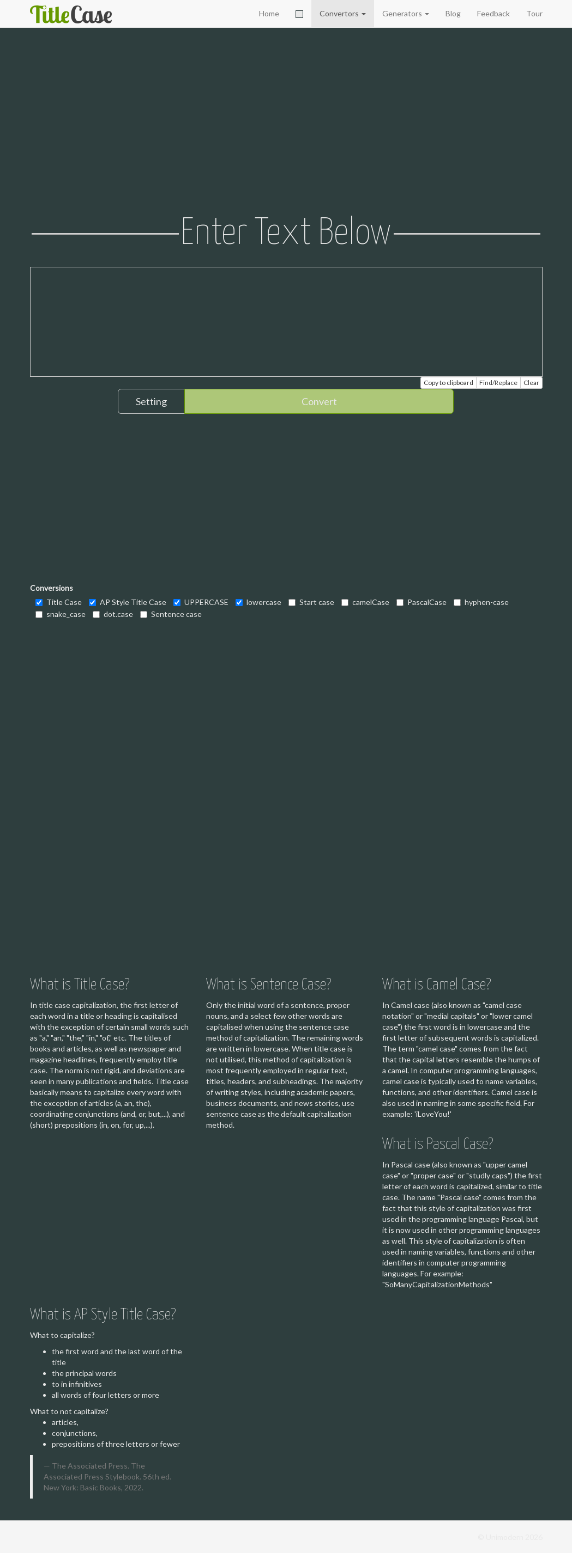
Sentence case (171, 614)
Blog (453, 13)
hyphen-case (481, 602)
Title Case (58, 602)
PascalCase (421, 602)
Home (269, 13)
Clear (531, 382)
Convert (319, 401)
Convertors (343, 13)
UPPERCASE (200, 602)
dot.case (113, 614)
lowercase (258, 602)
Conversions (51, 587)
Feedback (493, 13)
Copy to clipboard (448, 382)
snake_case (60, 614)
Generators (405, 13)
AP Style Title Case (127, 602)
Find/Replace (498, 382)
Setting (151, 401)
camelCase (365, 602)
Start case (311, 602)
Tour (534, 13)
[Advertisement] (286, 122)
